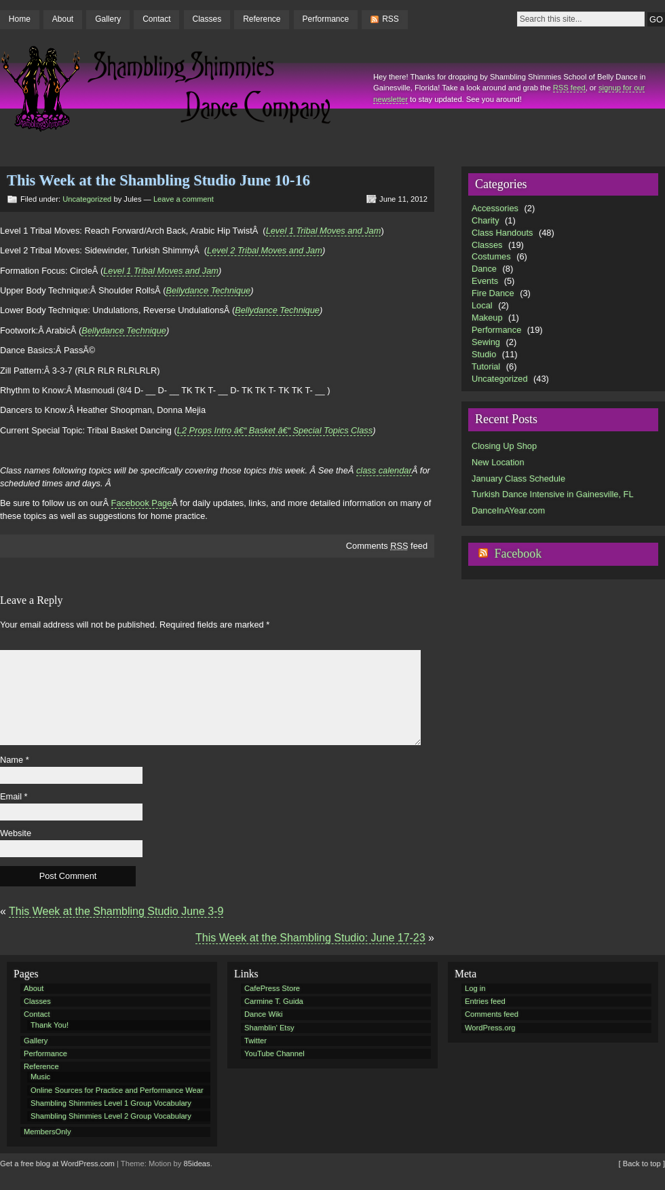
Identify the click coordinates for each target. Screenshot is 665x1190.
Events (485, 281)
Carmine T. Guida (273, 1001)
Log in (475, 988)
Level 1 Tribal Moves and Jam (323, 231)
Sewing (486, 342)
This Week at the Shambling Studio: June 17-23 (310, 937)
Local (482, 305)
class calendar (384, 470)
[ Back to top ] (642, 1163)
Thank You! (50, 1025)
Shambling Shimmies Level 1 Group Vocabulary (111, 1103)
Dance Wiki (263, 1014)
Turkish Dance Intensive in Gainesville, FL (553, 494)
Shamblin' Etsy (269, 1028)
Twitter (255, 1040)
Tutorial (486, 366)
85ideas (197, 1163)
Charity (485, 220)
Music (40, 1076)
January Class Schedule (518, 478)
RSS (390, 19)
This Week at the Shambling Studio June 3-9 (116, 911)
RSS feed (569, 88)
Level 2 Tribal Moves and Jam (264, 250)
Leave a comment (183, 199)
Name (14, 760)
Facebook (518, 553)
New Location (498, 462)
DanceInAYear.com (508, 510)
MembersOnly (47, 1132)
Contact (156, 19)
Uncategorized (86, 199)
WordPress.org (490, 1028)
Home (20, 19)
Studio (484, 354)
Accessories (495, 208)
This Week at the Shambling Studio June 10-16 (158, 180)
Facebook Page (141, 503)
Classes (206, 19)
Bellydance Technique (208, 290)
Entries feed (485, 1001)
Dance (484, 269)
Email (14, 796)
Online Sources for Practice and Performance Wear (117, 1090)
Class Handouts (502, 233)
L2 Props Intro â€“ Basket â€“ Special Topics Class (275, 430)
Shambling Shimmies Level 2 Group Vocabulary (111, 1116)
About (62, 19)
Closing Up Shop (504, 446)
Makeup (487, 317)
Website (15, 833)
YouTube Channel (274, 1053)
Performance (326, 19)
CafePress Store (272, 988)
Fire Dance (493, 293)
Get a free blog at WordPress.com (57, 1163)
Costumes (491, 256)
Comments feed (387, 546)
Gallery (108, 19)
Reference (261, 19)
